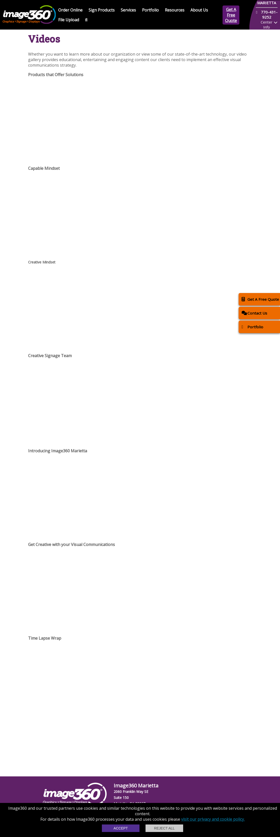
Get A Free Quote (231, 15)
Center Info (266, 25)
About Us (199, 10)
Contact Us (254, 313)
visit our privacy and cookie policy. (213, 819)
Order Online (70, 10)
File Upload (68, 20)
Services (128, 10)
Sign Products (102, 10)
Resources (174, 10)
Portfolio (150, 10)
